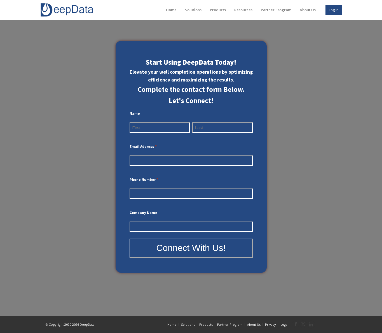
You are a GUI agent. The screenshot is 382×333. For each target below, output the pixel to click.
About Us (308, 9)
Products (218, 9)
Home (171, 9)
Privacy (270, 324)
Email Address (143, 147)
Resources (243, 9)
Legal (284, 324)
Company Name (143, 212)
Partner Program (276, 9)
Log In (334, 9)
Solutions (193, 9)
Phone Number (144, 180)
